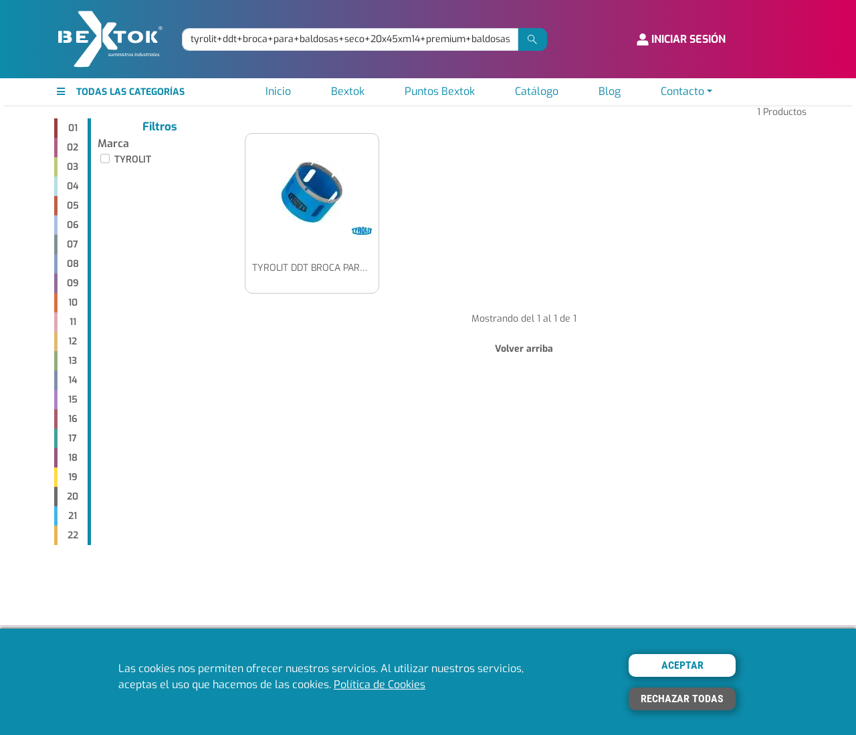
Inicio (278, 91)
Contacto (682, 91)
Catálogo (536, 91)
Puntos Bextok (440, 91)
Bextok (347, 91)
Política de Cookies (379, 684)
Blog (610, 91)
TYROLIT (132, 159)
